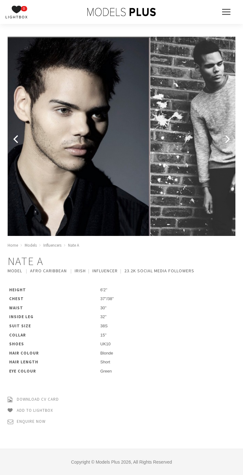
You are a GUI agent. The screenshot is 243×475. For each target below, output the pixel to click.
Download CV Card (33, 400)
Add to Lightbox (30, 410)
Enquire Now (27, 422)
